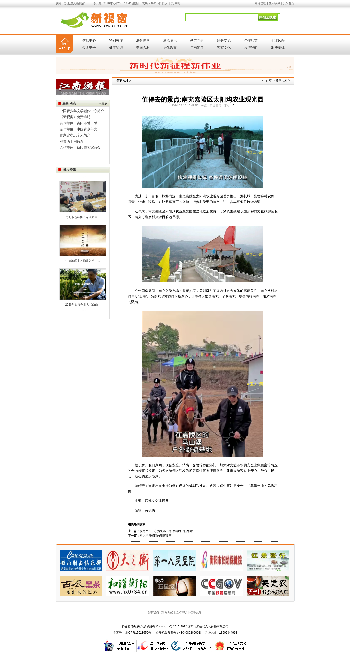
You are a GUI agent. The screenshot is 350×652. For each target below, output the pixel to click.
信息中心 (89, 40)
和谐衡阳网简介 (72, 141)
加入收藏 (274, 3)
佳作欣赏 (251, 40)
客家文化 (224, 48)
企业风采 (278, 40)
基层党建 (197, 40)
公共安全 (89, 48)
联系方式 (167, 612)
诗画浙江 (197, 48)
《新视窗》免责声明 (75, 117)
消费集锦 (278, 48)
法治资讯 (170, 40)
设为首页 (288, 3)
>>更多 (102, 103)
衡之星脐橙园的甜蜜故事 (156, 535)
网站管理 (260, 3)
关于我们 (153, 612)
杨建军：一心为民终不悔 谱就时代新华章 (166, 531)
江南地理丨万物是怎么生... (82, 261)
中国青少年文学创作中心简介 (82, 111)
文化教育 (170, 48)
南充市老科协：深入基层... (82, 217)
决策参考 (143, 40)
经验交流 (224, 40)
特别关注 (116, 40)
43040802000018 (190, 632)
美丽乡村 (143, 48)
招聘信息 (195, 612)
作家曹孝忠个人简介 (75, 135)
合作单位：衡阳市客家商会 (80, 147)
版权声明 (181, 612)
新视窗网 (215, 105)
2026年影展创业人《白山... (82, 304)
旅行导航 (251, 48)
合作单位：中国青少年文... (80, 129)
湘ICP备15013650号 (138, 632)
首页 (269, 80)
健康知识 (116, 48)
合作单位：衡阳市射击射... (80, 123)
